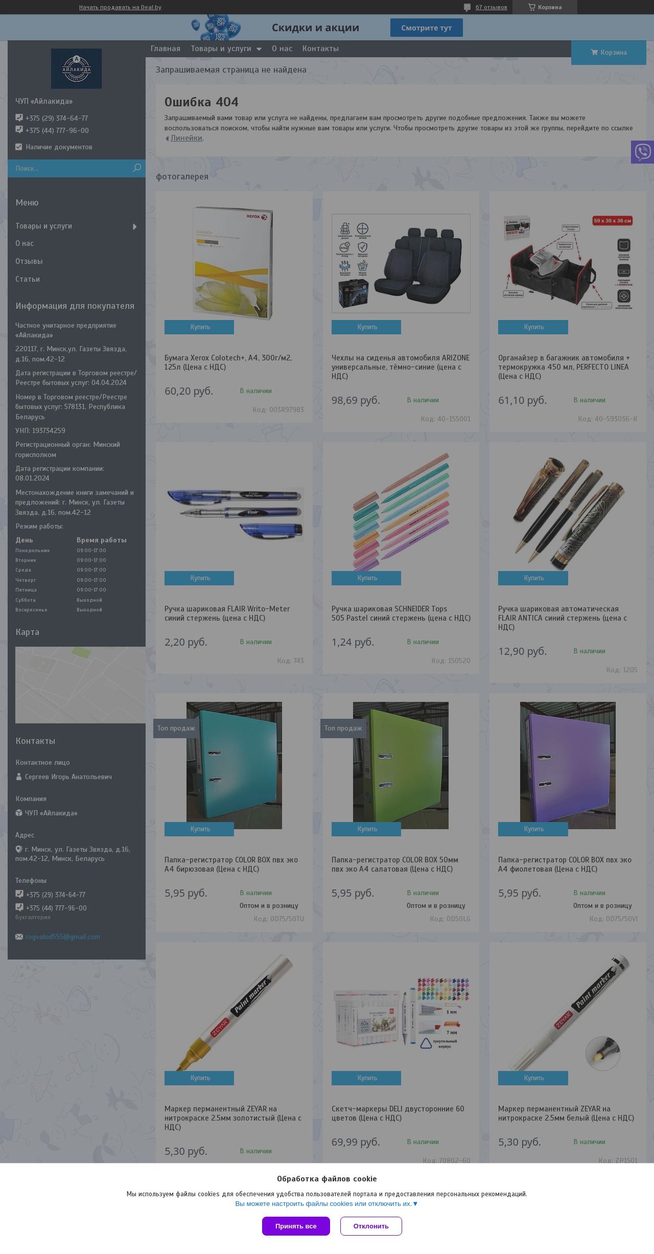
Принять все (296, 1226)
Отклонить (371, 1226)
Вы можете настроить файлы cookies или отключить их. (323, 1203)
